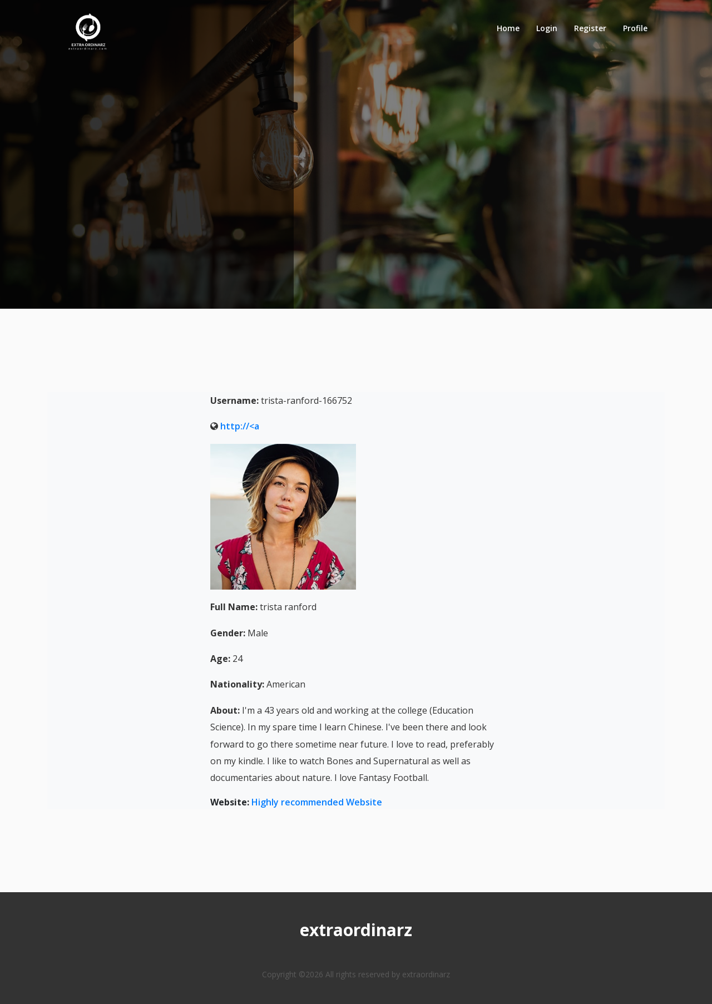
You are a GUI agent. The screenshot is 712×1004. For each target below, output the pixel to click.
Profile (635, 28)
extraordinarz (356, 929)
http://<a (239, 426)
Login (546, 28)
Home (508, 28)
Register (590, 28)
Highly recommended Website (316, 802)
